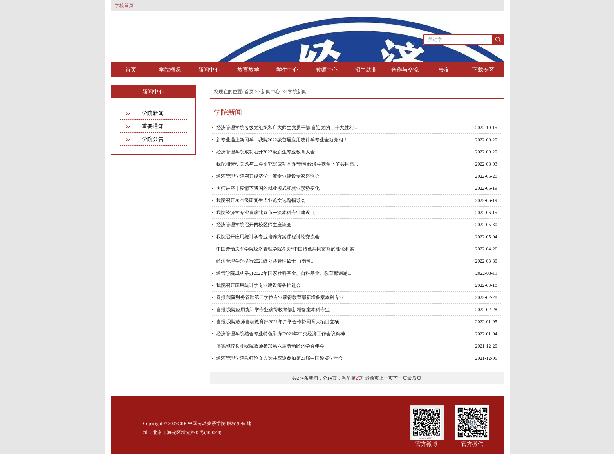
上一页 (386, 378)
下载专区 (483, 70)
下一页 (400, 378)
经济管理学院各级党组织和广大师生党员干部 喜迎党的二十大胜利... (286, 127)
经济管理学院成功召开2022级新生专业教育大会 (265, 152)
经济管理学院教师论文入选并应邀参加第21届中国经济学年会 (279, 358)
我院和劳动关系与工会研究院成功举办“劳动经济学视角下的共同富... (287, 164)
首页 (130, 70)
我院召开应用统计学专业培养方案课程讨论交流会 (268, 237)
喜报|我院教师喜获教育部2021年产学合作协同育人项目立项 (277, 321)
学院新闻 (153, 113)
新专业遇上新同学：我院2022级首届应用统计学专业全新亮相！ (282, 139)
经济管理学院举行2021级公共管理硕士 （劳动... (265, 261)
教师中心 (327, 70)
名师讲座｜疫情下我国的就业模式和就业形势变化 (268, 188)
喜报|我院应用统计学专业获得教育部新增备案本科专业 (273, 309)
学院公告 (153, 139)
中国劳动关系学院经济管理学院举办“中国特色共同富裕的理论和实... (287, 249)
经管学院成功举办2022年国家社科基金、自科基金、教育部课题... (283, 273)
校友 (444, 70)
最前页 (372, 378)
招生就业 (366, 70)
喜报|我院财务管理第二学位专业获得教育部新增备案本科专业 (280, 297)
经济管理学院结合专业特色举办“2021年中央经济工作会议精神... (282, 334)
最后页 (414, 378)
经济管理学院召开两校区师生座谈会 (253, 224)
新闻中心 (209, 70)
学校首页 (124, 5)
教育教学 (248, 70)
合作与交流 (405, 70)
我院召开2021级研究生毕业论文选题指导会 (260, 200)
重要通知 (153, 126)
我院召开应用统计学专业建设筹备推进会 (258, 285)
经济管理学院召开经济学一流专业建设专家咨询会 (268, 176)
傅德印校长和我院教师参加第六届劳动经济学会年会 (270, 346)
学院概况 (170, 70)
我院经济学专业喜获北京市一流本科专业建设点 (265, 212)
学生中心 (287, 70)
